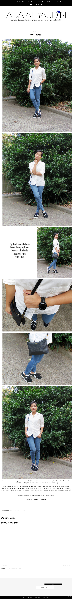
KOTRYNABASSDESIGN (42, 597)
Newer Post (5, 565)
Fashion (40, 1)
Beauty (49, 1)
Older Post (66, 565)
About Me (20, 1)
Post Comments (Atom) (15, 568)
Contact (31, 1)
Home (11, 1)
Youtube (59, 1)
